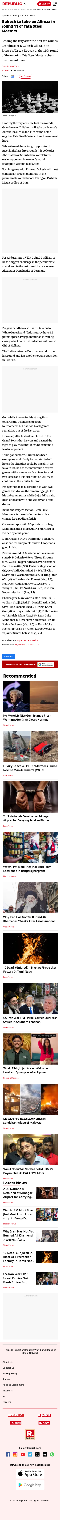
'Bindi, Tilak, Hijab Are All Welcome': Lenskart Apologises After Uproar (26, 1070)
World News (8, 725)
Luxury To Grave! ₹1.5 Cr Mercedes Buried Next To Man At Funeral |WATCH (30, 768)
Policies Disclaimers (13, 1385)
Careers (7, 1402)
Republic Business (11, 1078)
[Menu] (55, 4)
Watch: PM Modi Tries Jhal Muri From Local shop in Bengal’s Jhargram (27, 869)
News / (5, 10)
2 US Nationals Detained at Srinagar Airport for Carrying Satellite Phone (26, 818)
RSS (5, 1396)
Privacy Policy (10, 1373)
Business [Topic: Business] (8, 656)
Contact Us (8, 1368)
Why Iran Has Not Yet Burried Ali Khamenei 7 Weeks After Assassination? (29, 919)
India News (8, 826)
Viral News (8, 776)
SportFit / (14, 10)
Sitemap (7, 1379)
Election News (9, 876)
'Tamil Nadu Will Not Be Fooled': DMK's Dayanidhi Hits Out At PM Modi (28, 1171)
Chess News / (27, 10)
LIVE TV (44, 3)
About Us (7, 1362)
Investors (8, 1390)
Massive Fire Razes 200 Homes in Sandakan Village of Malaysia (24, 1121)
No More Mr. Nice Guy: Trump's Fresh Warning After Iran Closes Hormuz (27, 718)
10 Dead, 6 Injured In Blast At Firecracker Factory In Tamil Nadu (29, 970)
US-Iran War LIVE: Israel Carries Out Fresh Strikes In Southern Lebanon (30, 1020)
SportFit (5, 70)
